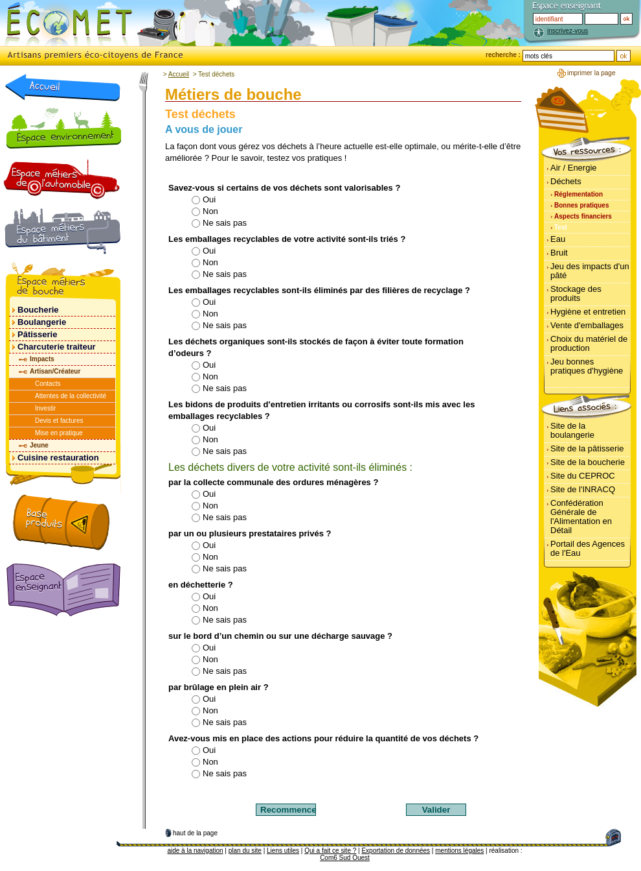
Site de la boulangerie (572, 430)
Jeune (39, 445)
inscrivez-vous (567, 30)
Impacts (42, 359)
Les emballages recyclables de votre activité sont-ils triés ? (286, 239)
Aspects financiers (583, 216)
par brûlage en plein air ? (218, 687)
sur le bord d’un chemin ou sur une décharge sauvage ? (280, 636)
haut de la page (195, 833)
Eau (557, 239)
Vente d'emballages (587, 325)
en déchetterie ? (200, 585)
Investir (45, 408)
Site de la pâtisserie (587, 448)
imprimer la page (591, 73)
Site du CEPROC (582, 476)
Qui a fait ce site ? (330, 850)
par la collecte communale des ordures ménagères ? (273, 482)
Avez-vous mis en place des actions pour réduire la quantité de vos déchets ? (323, 738)
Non (204, 211)
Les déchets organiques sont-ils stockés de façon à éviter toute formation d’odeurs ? (316, 347)
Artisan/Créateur (55, 371)
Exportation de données (395, 850)
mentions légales (459, 850)
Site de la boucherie (587, 462)
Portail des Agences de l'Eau (587, 548)
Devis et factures (59, 420)
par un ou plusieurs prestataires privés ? (249, 533)
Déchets (565, 181)
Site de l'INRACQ (582, 489)
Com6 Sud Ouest (345, 857)
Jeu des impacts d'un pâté (589, 270)
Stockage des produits (576, 293)
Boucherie (38, 310)
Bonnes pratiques (581, 205)
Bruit (559, 252)
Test (560, 227)
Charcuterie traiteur (56, 347)
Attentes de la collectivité (70, 396)
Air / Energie (573, 168)
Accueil (178, 74)
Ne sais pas (219, 223)
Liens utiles (283, 850)
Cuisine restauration (58, 457)
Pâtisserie (37, 334)
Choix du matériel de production (588, 343)
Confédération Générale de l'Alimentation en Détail (581, 516)
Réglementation (578, 194)
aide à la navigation (195, 850)
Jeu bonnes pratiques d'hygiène (586, 366)
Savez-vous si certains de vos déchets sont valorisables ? (284, 188)
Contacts (47, 383)
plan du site (245, 850)
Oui (203, 199)
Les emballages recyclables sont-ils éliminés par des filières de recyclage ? (319, 290)
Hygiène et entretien (587, 311)
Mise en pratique (59, 432)
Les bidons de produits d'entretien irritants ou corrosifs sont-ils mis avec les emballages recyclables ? (321, 410)
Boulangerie (41, 322)
